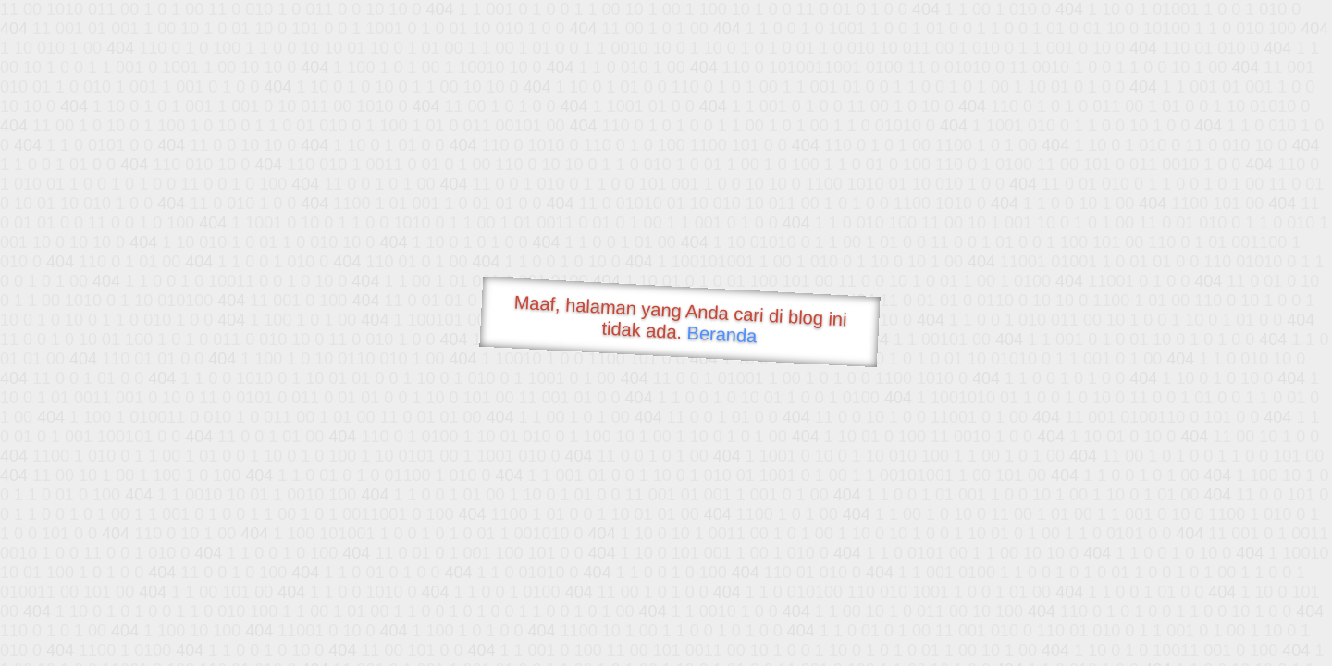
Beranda (722, 334)
